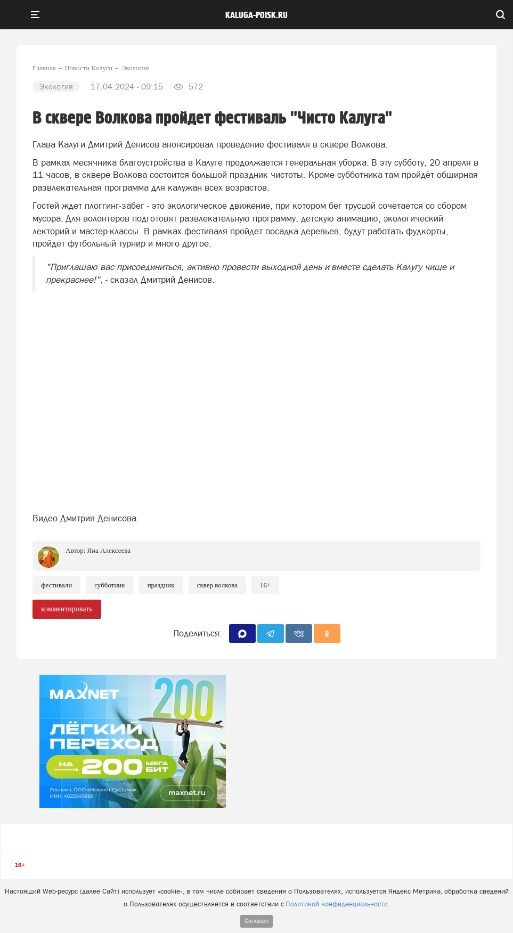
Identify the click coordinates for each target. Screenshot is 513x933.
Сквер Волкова (217, 585)
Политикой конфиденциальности (337, 904)
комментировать (67, 609)
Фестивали (56, 585)
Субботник (109, 585)
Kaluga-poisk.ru (256, 15)
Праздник (161, 585)
